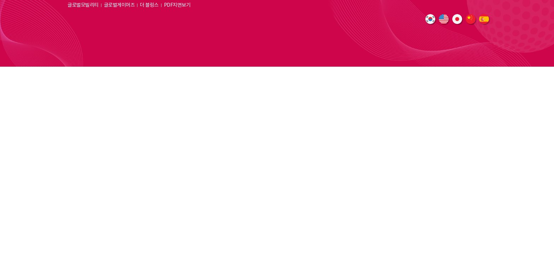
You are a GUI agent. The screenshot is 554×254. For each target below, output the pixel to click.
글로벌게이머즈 (119, 5)
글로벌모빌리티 (83, 5)
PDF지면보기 (177, 5)
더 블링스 (149, 5)
